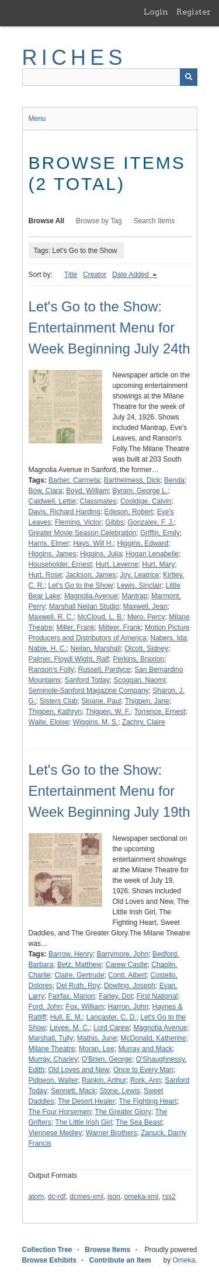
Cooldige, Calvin (145, 501)
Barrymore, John (123, 954)
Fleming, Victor (78, 522)
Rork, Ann (145, 1080)
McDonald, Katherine (153, 1038)
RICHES (74, 58)
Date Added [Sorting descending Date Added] (131, 275)
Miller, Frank (76, 627)
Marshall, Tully (51, 1038)
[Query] (109, 77)
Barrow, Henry (70, 954)
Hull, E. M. (66, 1017)
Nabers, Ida (168, 638)
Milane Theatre (52, 1049)
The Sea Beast (139, 1122)
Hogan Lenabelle (152, 554)
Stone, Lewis (120, 1091)
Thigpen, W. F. (107, 712)
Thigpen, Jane (147, 701)
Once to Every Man (143, 1070)
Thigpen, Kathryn (55, 712)
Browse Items (107, 1250)
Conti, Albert (127, 975)
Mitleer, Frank (120, 627)
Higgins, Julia (100, 554)
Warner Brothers (111, 1133)
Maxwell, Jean (145, 606)
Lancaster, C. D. (111, 1017)
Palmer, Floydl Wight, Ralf (69, 659)
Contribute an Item (120, 1260)
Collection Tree (47, 1250)
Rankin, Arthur (104, 1080)
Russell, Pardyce (104, 669)
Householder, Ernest (60, 564)
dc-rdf (57, 1196)
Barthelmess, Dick (132, 480)
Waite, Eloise (49, 722)
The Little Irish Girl (83, 1122)
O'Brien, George (107, 1059)
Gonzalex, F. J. (150, 522)
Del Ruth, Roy (78, 986)
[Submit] (188, 77)
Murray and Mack (145, 1049)
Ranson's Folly (51, 669)
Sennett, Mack (73, 1091)
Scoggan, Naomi (139, 680)
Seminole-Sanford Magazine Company (89, 690)
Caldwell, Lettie (52, 501)
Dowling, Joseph (129, 986)
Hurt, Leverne (117, 564)
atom (36, 1196)
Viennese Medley (55, 1133)
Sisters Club (59, 701)
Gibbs (114, 522)
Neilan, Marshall (96, 648)
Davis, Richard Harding (64, 512)
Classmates (98, 501)
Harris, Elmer (49, 543)
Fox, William (85, 1007)
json (113, 1196)
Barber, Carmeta (74, 480)
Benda (174, 480)
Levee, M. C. (69, 1028)
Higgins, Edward (142, 543)
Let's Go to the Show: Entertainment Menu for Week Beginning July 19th (109, 791)
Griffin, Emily (160, 533)
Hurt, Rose (45, 575)
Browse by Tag (99, 221)
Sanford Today (87, 680)
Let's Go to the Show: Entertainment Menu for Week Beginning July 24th (109, 327)
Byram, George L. (140, 491)
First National (157, 996)
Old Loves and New (79, 1070)
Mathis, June (97, 1038)
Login (156, 11)
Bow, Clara (45, 491)
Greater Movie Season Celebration (83, 533)
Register (193, 11)
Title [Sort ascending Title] (70, 275)
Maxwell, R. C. (51, 617)
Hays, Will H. (93, 543)
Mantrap (134, 596)
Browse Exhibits (49, 1260)
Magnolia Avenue (91, 596)
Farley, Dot (116, 996)
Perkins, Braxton (138, 659)
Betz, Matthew (79, 965)
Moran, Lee (96, 1049)
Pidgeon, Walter (53, 1080)
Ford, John (45, 1007)
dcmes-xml (86, 1196)
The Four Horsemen (60, 1112)
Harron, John (128, 1007)
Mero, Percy (146, 617)
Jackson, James (91, 575)
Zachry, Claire (143, 722)
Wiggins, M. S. (95, 722)
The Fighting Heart (147, 1101)
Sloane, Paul (101, 701)
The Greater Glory (123, 1112)
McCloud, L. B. (101, 617)
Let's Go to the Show (80, 585)
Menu (37, 119)
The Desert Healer (86, 1101)
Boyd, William (87, 491)
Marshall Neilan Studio (84, 606)
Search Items (154, 221)
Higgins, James (53, 554)
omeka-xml (141, 1196)
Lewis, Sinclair (139, 585)
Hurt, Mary (158, 564)
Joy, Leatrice (139, 575)
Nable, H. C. (48, 648)
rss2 (169, 1196)
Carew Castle (127, 965)
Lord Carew (111, 1028)
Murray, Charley (53, 1059)
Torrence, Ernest (160, 712)
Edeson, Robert (129, 512)
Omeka (183, 1260)
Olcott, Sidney (146, 648)
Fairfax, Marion (71, 996)
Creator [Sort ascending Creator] (94, 275)
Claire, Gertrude (79, 975)
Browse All (47, 221)
